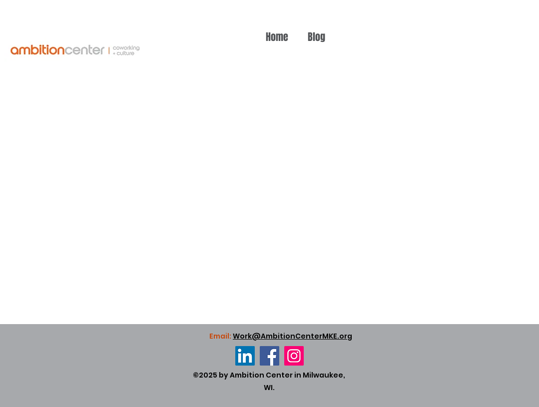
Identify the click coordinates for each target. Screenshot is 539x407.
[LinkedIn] (245, 356)
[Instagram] (294, 356)
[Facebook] (269, 356)
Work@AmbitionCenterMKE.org (292, 336)
